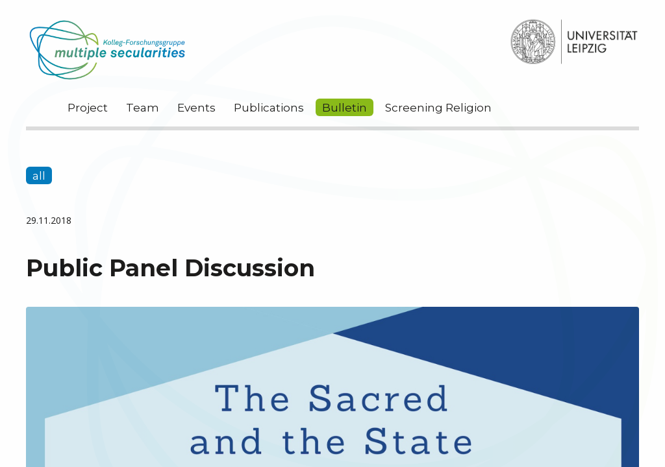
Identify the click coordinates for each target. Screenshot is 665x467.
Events (196, 107)
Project (88, 107)
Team (142, 107)
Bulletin (344, 107)
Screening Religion (438, 107)
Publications (269, 107)
